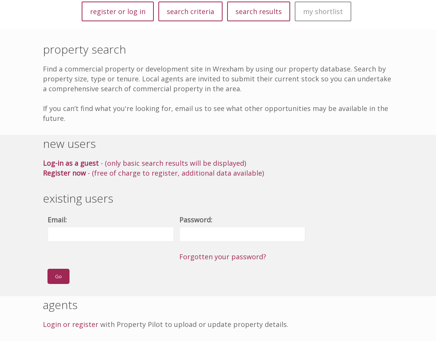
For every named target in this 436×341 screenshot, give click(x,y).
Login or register (70, 324)
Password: (195, 219)
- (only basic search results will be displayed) (144, 163)
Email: (57, 219)
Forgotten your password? (222, 256)
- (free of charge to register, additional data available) (153, 173)
